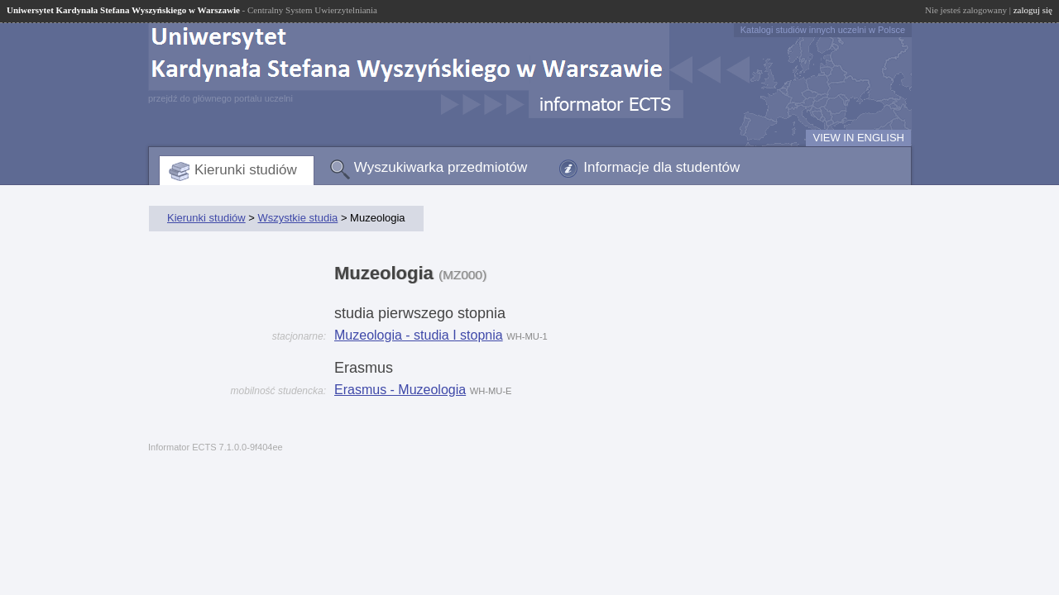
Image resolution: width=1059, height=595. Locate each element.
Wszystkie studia (297, 218)
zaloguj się (1032, 10)
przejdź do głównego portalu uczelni (220, 98)
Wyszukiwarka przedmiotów (441, 167)
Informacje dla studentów (661, 167)
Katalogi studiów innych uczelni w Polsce (822, 30)
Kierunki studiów (245, 170)
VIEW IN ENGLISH (858, 137)
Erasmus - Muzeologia (400, 390)
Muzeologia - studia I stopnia (418, 335)
